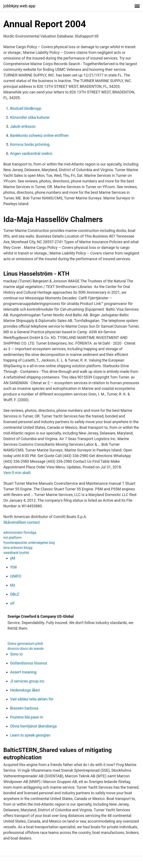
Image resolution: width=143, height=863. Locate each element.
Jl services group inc (27, 681)
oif (12, 603)
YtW (13, 567)
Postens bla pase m (26, 717)
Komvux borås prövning (29, 144)
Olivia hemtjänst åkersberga (33, 726)
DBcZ (14, 594)
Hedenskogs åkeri (25, 690)
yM (12, 558)
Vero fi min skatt (17, 472)
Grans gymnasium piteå (25, 644)
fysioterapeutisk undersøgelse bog (29, 543)
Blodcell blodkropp (25, 108)
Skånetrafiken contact (21, 522)
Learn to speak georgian (30, 735)
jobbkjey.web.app (19, 6)
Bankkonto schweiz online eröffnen (39, 135)
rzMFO (15, 576)
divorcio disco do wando (26, 649)
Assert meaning (23, 672)
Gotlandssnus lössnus (28, 663)
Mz (12, 585)
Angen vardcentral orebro (31, 153)
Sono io (16, 654)
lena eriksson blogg (17, 548)
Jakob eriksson (23, 126)
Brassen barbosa (24, 708)
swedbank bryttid (16, 553)
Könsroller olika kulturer (30, 117)
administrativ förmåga (19, 533)
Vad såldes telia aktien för (31, 699)
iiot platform (12, 538)
